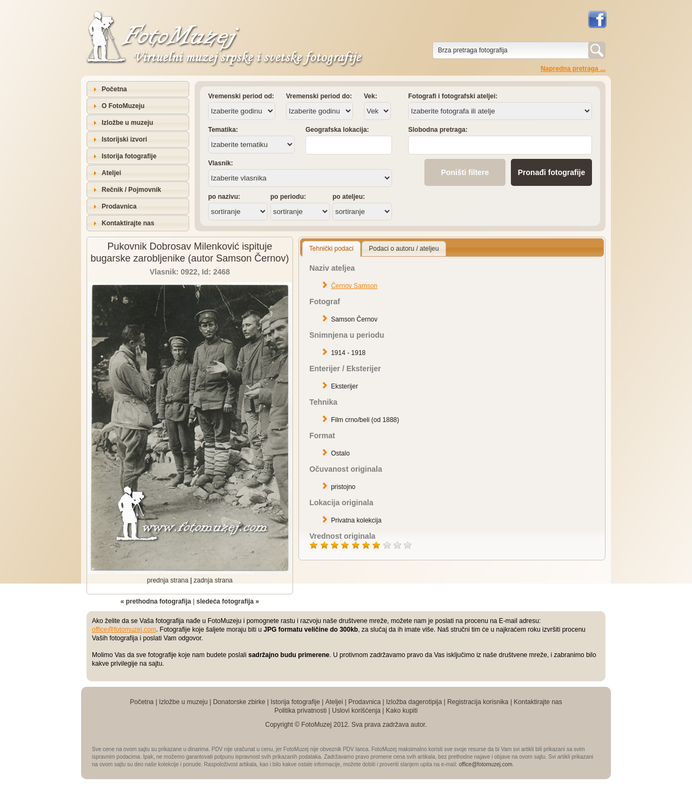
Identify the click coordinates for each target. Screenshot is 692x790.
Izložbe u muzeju (127, 122)
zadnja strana (213, 580)
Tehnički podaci (331, 248)
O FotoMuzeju (123, 106)
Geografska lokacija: (337, 129)
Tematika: (223, 129)
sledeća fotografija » (227, 601)
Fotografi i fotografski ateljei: (452, 96)
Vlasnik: (220, 163)
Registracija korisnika (477, 702)
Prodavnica (119, 206)
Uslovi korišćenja (356, 710)
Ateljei (111, 173)
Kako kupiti (402, 710)
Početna (114, 89)
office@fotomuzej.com (124, 629)
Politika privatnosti (300, 710)
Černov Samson (354, 286)
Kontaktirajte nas (128, 223)
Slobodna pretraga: (438, 129)
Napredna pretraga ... (573, 68)
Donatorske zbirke (239, 702)
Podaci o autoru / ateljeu (403, 248)
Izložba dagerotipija (414, 702)
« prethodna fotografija (156, 601)
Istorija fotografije (129, 156)
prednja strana (168, 580)
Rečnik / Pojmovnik (131, 189)
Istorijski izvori (124, 139)
